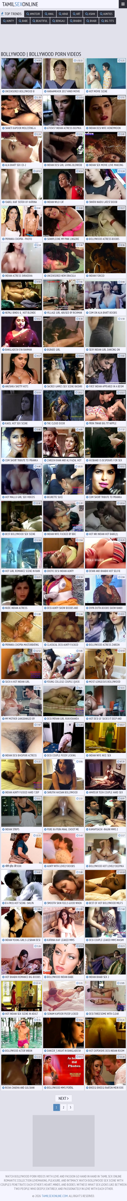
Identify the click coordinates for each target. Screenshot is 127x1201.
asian (90, 14)
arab (63, 14)
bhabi (91, 21)
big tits (107, 21)
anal (49, 14)
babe (23, 21)
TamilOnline (20, 4)
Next (64, 1098)
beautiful (40, 21)
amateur (33, 14)
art (76, 14)
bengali (58, 21)
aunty (8, 21)
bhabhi (76, 21)
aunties (106, 14)
